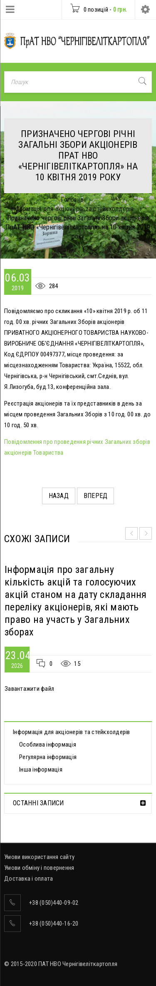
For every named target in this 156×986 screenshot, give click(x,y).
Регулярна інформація (48, 757)
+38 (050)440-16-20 (54, 923)
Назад (59, 496)
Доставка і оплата (28, 878)
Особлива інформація (47, 744)
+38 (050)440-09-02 (54, 902)
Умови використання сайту (39, 857)
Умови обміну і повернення (39, 867)
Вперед (96, 496)
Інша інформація (40, 769)
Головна (72, 200)
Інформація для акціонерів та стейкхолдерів (72, 209)
